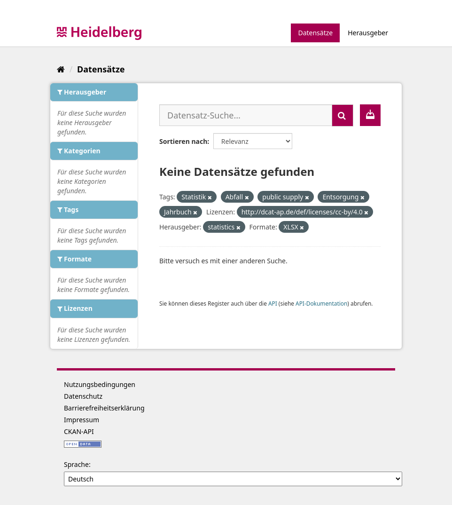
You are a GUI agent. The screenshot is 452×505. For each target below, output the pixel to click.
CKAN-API (79, 431)
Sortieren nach (183, 141)
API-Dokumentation (321, 303)
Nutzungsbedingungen (99, 384)
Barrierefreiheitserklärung (104, 407)
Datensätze (315, 32)
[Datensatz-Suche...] (245, 115)
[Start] (61, 69)
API (272, 303)
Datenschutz (83, 396)
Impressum (81, 419)
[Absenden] (342, 115)
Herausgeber (368, 32)
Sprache (76, 464)
